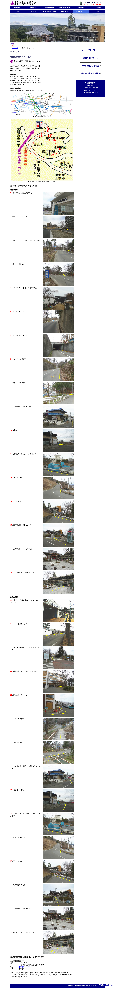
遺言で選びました (90, 58)
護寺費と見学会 (49, 7)
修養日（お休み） (65, 11)
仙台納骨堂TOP (18, 7)
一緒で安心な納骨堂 (90, 66)
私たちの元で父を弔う (90, 73)
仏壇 (18, 11)
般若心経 (33, 11)
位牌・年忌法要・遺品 (65, 7)
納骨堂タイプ (33, 7)
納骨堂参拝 (81, 7)
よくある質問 (97, 7)
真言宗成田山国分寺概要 (49, 11)
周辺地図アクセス (81, 11)
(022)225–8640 (24, 967)
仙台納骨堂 (15, 48)
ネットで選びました (90, 50)
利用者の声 (97, 11)
